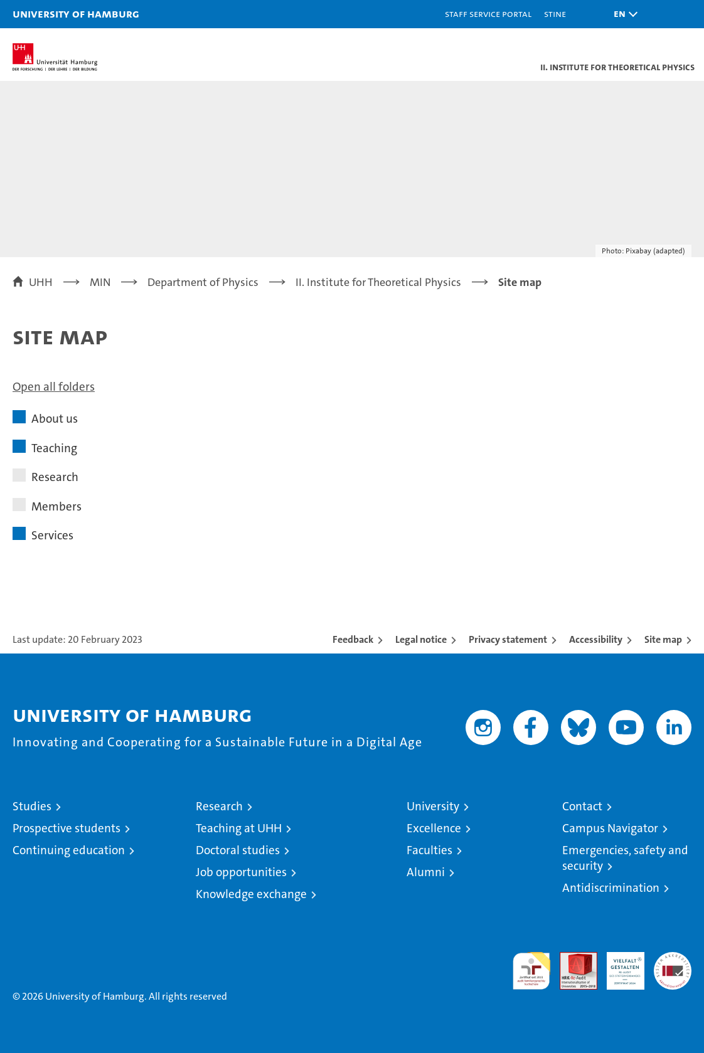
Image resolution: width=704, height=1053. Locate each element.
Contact (582, 806)
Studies (32, 806)
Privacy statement (508, 639)
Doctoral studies (238, 850)
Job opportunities (241, 872)
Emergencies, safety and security (625, 858)
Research (54, 477)
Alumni (426, 872)
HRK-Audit (619, 965)
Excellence (434, 828)
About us (54, 418)
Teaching (54, 448)
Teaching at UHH (239, 828)
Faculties (429, 850)
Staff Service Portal (488, 13)
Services (52, 535)
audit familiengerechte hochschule (531, 971)
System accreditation (672, 965)
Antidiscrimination (610, 888)
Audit (572, 958)
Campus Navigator (610, 828)
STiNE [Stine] (555, 13)
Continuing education (69, 850)
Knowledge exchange (251, 894)
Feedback (353, 639)
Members (56, 506)
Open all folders (54, 386)
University (433, 806)
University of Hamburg (76, 13)
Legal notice (421, 639)
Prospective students (66, 828)
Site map (663, 639)
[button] (622, 14)
